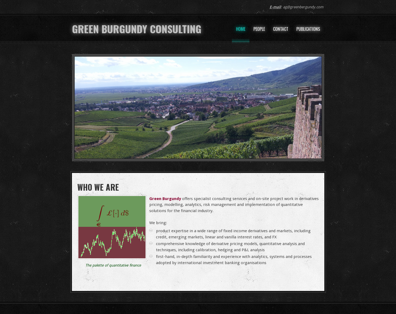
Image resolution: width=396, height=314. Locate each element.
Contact (280, 29)
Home (240, 29)
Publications (308, 29)
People (259, 29)
